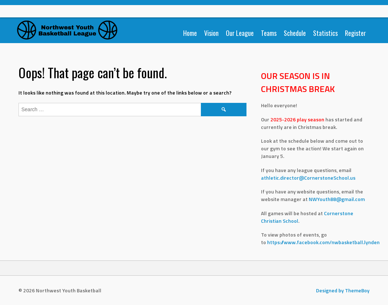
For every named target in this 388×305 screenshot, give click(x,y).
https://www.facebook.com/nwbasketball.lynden (324, 242)
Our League (240, 33)
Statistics (325, 33)
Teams (269, 33)
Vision (211, 33)
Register (355, 33)
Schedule (295, 33)
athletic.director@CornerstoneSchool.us (308, 177)
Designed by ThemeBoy (343, 290)
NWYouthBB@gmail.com (337, 199)
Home (190, 33)
